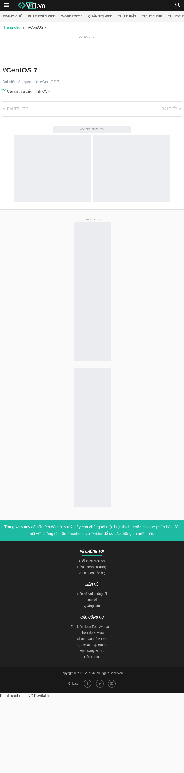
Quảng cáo (92, 606)
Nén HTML (92, 657)
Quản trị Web (100, 16)
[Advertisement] (86, 49)
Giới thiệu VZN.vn (92, 561)
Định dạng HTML (92, 651)
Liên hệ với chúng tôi (92, 594)
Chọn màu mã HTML (92, 639)
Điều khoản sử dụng (91, 567)
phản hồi (163, 527)
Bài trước (17, 109)
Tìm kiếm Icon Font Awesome (92, 626)
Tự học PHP (152, 16)
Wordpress (72, 16)
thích (126, 527)
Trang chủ (12, 16)
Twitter (97, 533)
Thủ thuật (127, 16)
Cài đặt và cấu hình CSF (28, 91)
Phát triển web (42, 16)
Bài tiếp (169, 109)
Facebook (76, 533)
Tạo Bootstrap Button (92, 645)
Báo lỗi (92, 600)
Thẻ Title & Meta (92, 633)
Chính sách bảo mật (91, 573)
